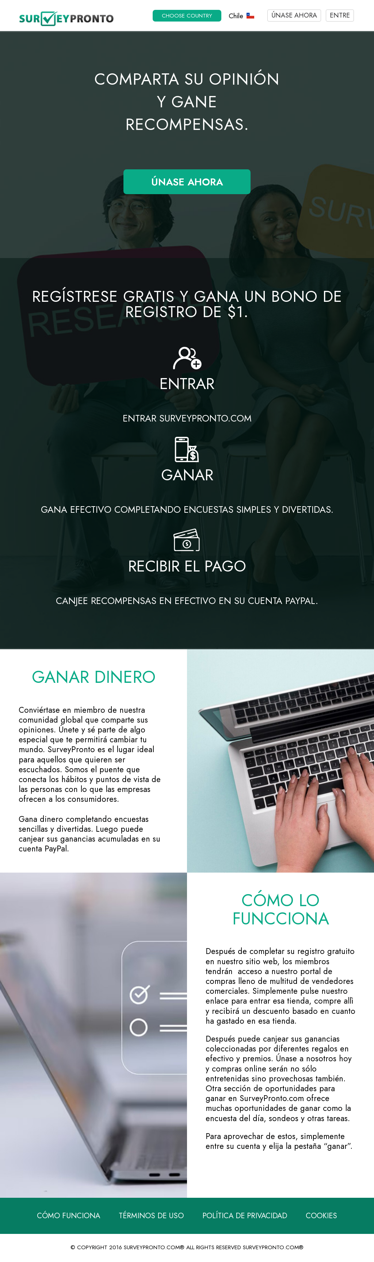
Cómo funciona (68, 1216)
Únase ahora (294, 15)
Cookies (321, 1216)
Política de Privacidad (244, 1216)
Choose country (187, 16)
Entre (340, 15)
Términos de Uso (151, 1216)
